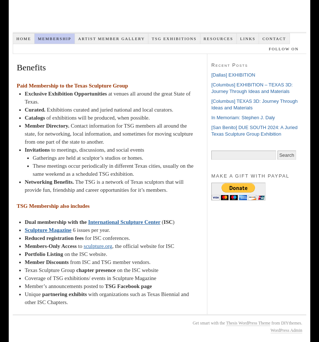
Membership (54, 38)
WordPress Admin (286, 330)
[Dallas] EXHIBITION (233, 75)
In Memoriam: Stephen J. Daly (243, 117)
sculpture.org (98, 246)
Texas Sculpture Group (122, 18)
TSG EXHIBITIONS (174, 38)
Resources (219, 38)
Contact (274, 38)
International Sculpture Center (124, 222)
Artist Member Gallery (111, 38)
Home (23, 38)
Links (247, 38)
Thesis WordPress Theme (248, 323)
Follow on (284, 49)
